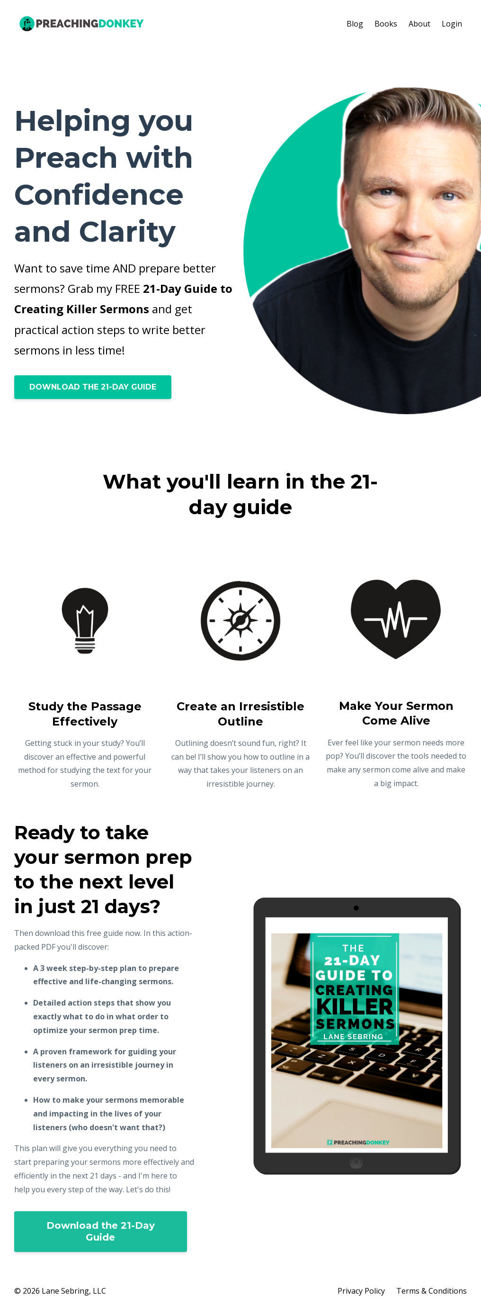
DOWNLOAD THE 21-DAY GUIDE (92, 386)
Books (385, 23)
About (419, 23)
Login (452, 23)
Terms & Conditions (431, 1291)
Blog (355, 23)
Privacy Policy (361, 1291)
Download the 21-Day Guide (100, 1231)
